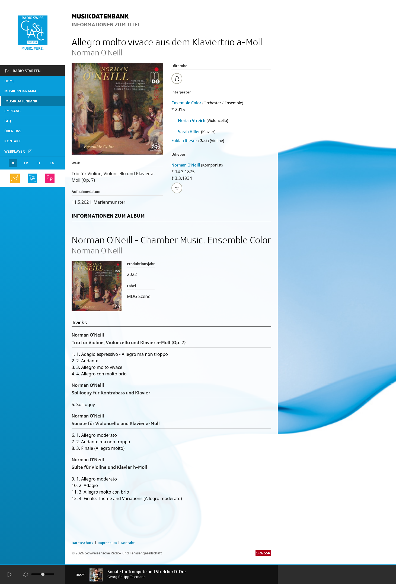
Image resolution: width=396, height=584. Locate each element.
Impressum (107, 543)
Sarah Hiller (189, 131)
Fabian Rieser (184, 140)
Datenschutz (83, 543)
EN (52, 163)
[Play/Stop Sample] (177, 78)
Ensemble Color (186, 102)
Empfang (12, 111)
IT (39, 163)
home (9, 81)
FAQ (7, 121)
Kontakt (12, 141)
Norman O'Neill (185, 165)
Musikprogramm (20, 91)
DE (13, 163)
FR (26, 163)
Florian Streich (191, 120)
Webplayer (18, 151)
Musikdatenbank (21, 101)
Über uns (12, 131)
